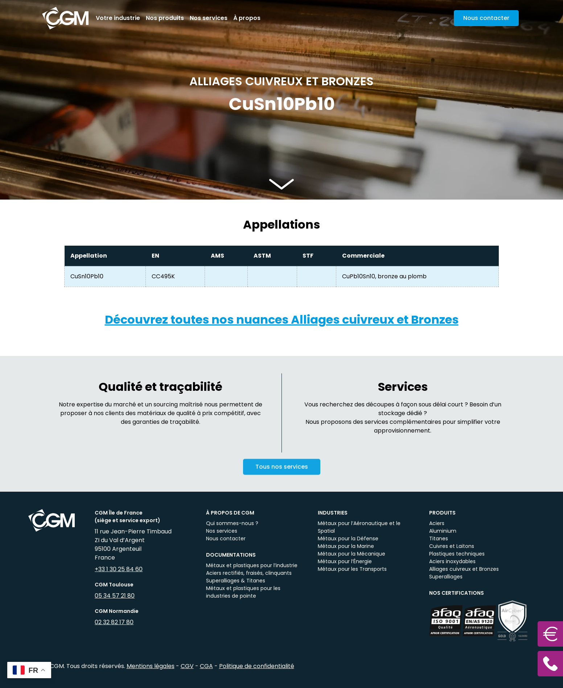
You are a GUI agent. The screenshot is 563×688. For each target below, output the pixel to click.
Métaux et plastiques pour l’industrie (251, 565)
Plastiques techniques (457, 553)
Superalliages (446, 576)
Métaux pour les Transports (352, 569)
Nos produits (165, 18)
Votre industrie (118, 18)
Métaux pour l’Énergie (345, 561)
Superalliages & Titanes (235, 580)
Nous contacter (226, 538)
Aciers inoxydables (452, 561)
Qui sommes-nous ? (232, 523)
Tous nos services (281, 473)
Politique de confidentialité (256, 666)
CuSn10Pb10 (86, 276)
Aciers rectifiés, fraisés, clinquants (249, 573)
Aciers (436, 523)
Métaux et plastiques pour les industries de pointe (243, 592)
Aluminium (442, 531)
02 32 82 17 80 (114, 622)
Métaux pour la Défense (348, 538)
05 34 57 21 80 (115, 595)
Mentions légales (150, 666)
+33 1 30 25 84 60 (119, 569)
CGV (187, 666)
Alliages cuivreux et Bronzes (464, 569)
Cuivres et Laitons (451, 546)
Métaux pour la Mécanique (351, 553)
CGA (206, 666)
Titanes (438, 538)
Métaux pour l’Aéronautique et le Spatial (359, 527)
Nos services (208, 18)
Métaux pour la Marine (346, 546)
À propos (246, 18)
